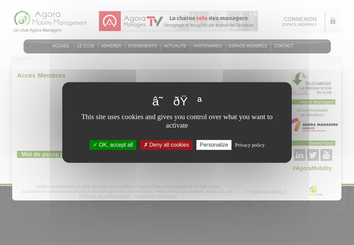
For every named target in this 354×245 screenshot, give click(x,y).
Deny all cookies (166, 145)
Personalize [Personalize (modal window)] (214, 145)
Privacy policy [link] (250, 145)
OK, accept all (113, 145)
